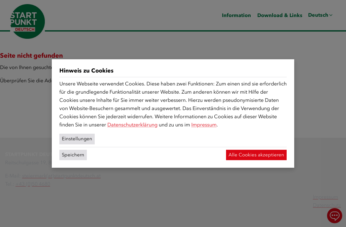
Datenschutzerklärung (132, 125)
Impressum (204, 125)
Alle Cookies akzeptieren (256, 155)
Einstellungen (77, 139)
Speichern (73, 155)
